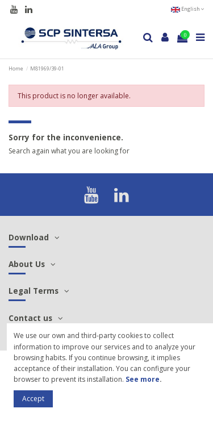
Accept (33, 398)
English (187, 8)
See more (143, 379)
